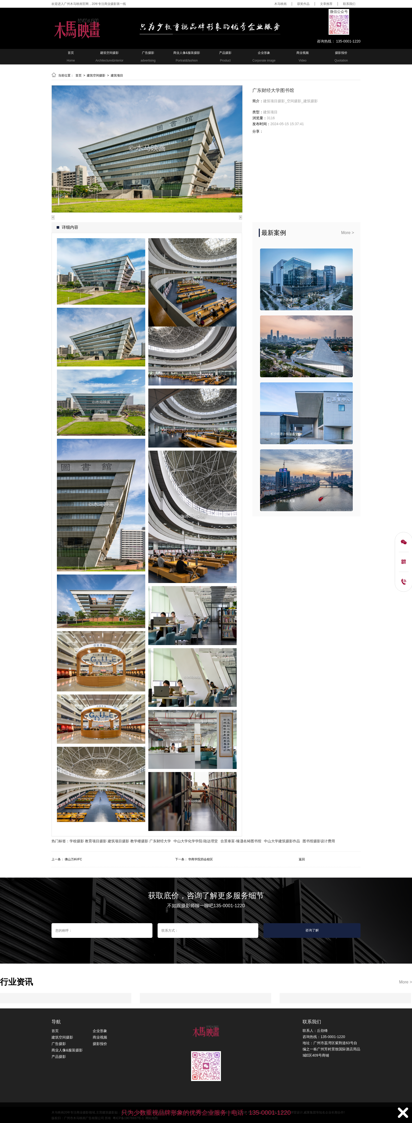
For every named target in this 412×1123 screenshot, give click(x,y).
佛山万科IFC (73, 859)
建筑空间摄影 (96, 75)
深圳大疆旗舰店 (286, 367)
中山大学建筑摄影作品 (282, 841)
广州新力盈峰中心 (285, 300)
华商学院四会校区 (200, 859)
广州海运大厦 (286, 501)
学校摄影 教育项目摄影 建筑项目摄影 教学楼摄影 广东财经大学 (120, 841)
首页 (78, 75)
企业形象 (100, 1031)
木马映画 (280, 4)
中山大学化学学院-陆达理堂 (196, 841)
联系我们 (349, 4)
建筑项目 (117, 75)
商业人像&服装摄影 (67, 1050)
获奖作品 (303, 4)
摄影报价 (100, 1044)
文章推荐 (326, 4)
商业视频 (100, 1037)
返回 (302, 859)
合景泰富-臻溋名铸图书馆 (240, 841)
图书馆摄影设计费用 (319, 841)
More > (347, 232)
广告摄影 (59, 1044)
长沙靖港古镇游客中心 (285, 434)
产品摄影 (59, 1057)
